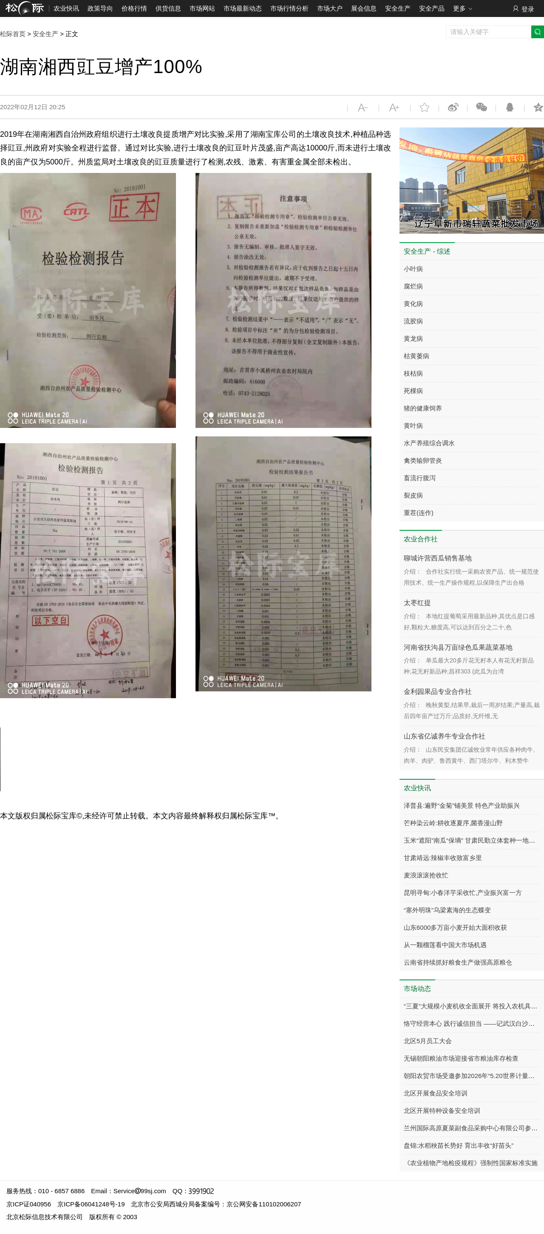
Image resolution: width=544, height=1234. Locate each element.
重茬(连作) (419, 512)
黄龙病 (413, 338)
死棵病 (413, 390)
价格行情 (134, 8)
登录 (523, 9)
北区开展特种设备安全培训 (442, 1110)
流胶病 (413, 321)
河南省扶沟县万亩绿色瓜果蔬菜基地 (458, 647)
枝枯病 (413, 373)
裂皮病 (413, 495)
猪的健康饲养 (423, 408)
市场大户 (330, 8)
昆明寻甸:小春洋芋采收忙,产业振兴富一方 (463, 892)
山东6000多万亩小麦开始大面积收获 (455, 927)
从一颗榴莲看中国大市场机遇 (445, 944)
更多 (463, 8)
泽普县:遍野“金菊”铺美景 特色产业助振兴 (462, 805)
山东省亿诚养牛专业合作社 (444, 736)
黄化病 (413, 303)
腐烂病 (413, 286)
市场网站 (202, 8)
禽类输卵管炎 (423, 460)
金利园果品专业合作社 (438, 691)
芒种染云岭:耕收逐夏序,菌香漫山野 (453, 822)
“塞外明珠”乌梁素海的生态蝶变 (447, 910)
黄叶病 (413, 425)
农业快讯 (66, 8)
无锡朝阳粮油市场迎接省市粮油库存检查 (461, 1058)
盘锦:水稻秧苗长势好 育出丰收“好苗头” (458, 1145)
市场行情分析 (289, 8)
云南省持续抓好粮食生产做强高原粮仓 (458, 962)
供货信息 (168, 8)
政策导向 (100, 8)
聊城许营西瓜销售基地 (438, 558)
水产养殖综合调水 (429, 443)
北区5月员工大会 (428, 1040)
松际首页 (13, 33)
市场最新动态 (243, 8)
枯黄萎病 (416, 355)
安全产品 (432, 8)
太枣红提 (417, 602)
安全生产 (398, 8)
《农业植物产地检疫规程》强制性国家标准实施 (471, 1162)
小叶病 (413, 268)
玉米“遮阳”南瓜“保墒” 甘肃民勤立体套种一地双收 (472, 840)
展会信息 (364, 8)
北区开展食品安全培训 (436, 1093)
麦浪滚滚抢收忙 (426, 875)
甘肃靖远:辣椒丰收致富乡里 (443, 857)
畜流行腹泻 (420, 477)
